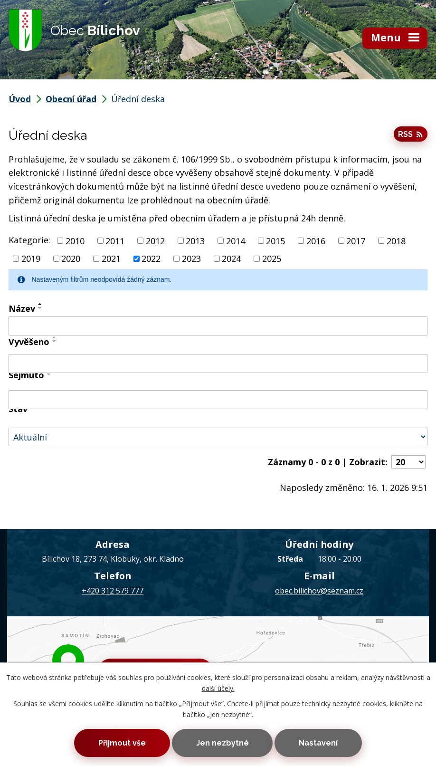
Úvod (20, 99)
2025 (271, 258)
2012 (155, 240)
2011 (114, 240)
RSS (410, 134)
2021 (111, 258)
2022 (151, 258)
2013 (195, 240)
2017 (355, 240)
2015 (275, 240)
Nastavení (318, 742)
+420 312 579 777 (112, 590)
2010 (75, 240)
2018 (396, 240)
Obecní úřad (71, 99)
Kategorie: (29, 240)
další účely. (218, 688)
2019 (30, 258)
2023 (191, 258)
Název (22, 308)
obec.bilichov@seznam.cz (319, 590)
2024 (231, 258)
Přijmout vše (122, 742)
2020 (70, 258)
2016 (315, 240)
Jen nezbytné (222, 742)
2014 (235, 240)
